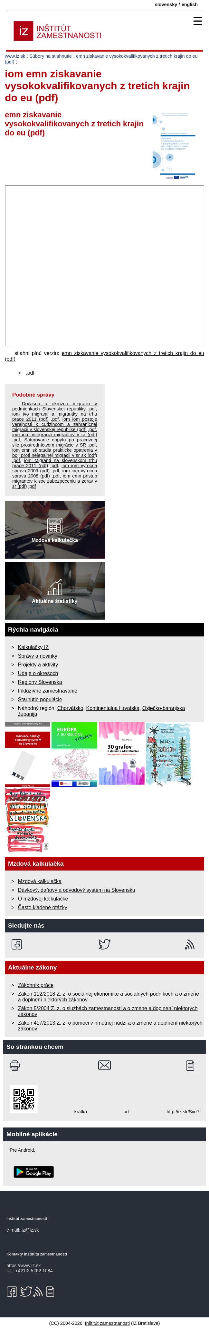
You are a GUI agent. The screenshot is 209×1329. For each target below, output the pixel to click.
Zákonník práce (35, 985)
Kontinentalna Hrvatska (112, 708)
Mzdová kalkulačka (40, 881)
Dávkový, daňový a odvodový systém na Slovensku (76, 890)
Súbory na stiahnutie (51, 56)
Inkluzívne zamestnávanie (47, 691)
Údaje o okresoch (38, 673)
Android (26, 1150)
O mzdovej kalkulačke (43, 898)
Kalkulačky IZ (33, 647)
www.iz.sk (15, 56)
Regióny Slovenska (40, 682)
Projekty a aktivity (38, 664)
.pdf (30, 373)
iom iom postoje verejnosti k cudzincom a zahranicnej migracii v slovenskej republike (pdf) (54, 424)
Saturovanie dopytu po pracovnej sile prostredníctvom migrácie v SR (54, 442)
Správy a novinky (37, 656)
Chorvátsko (70, 708)
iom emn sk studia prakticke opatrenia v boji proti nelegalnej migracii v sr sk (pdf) (54, 453)
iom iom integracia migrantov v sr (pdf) (54, 434)
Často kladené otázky (42, 907)
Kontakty (14, 1254)
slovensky (166, 4)
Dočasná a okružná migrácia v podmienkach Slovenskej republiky (54, 406)
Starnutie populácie (40, 699)
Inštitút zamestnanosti (107, 1323)
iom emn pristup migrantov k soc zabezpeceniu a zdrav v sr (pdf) (54, 481)
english (190, 4)
